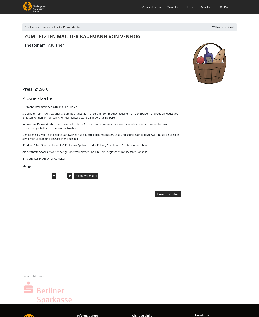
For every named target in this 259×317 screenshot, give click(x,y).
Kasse (190, 6)
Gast (231, 27)
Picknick (56, 27)
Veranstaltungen (151, 6)
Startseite (31, 27)
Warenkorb (173, 6)
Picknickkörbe (71, 27)
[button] (226, 7)
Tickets (43, 27)
